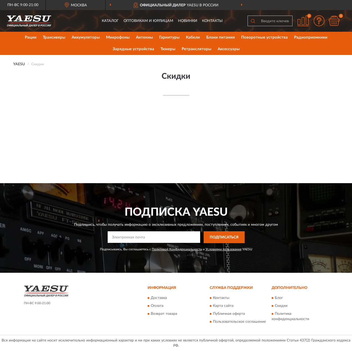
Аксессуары (229, 49)
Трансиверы (54, 37)
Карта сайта (223, 306)
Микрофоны (118, 37)
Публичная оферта (229, 314)
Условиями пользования (223, 249)
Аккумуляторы (86, 37)
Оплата (157, 306)
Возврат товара (164, 314)
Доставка (159, 298)
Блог (279, 298)
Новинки (187, 21)
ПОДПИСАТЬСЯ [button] (224, 237)
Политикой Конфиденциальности (177, 249)
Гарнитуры (169, 37)
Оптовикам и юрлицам (148, 21)
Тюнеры (168, 49)
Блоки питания (220, 37)
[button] (319, 20)
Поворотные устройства (264, 37)
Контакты (212, 21)
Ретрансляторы (196, 49)
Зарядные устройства (133, 49)
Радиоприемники (310, 37)
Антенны (144, 37)
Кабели (193, 37)
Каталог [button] (110, 21)
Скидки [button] (281, 306)
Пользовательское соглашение (239, 322)
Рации (30, 37)
